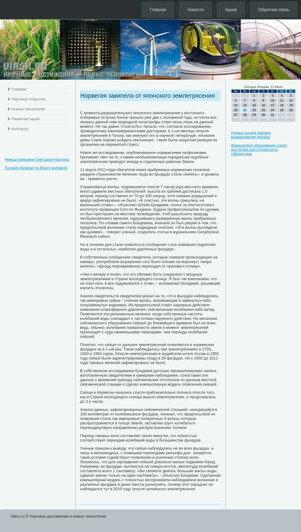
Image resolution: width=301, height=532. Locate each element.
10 (272, 100)
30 (263, 115)
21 (245, 110)
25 (282, 110)
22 (254, 110)
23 (263, 110)
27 (235, 115)
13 (235, 105)
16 (263, 105)
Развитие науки (25, 119)
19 (291, 105)
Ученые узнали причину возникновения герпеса (251, 135)
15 (254, 105)
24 (272, 110)
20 (235, 110)
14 (245, 105)
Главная (158, 9)
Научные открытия (28, 99)
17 (272, 105)
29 (254, 115)
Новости (195, 9)
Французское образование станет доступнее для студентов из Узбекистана (259, 149)
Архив (231, 9)
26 (291, 110)
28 (245, 115)
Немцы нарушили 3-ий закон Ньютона (37, 159)
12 (291, 100)
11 (282, 100)
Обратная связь (273, 9)
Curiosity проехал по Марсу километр (36, 168)
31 (272, 115)
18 (282, 105)
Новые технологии (28, 109)
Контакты (19, 129)
